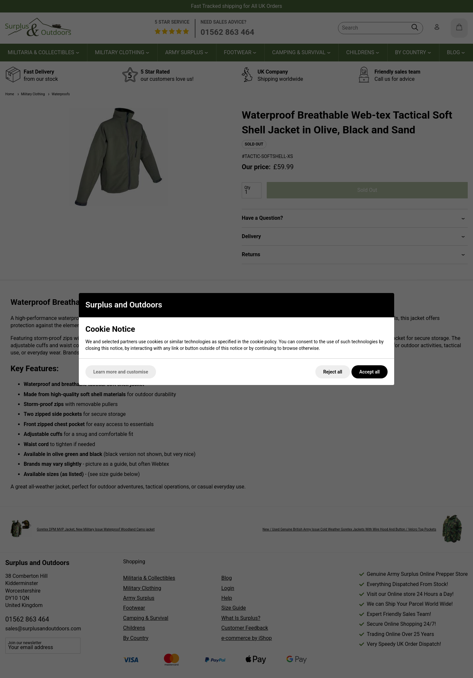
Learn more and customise (120, 371)
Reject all (332, 371)
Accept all (369, 371)
